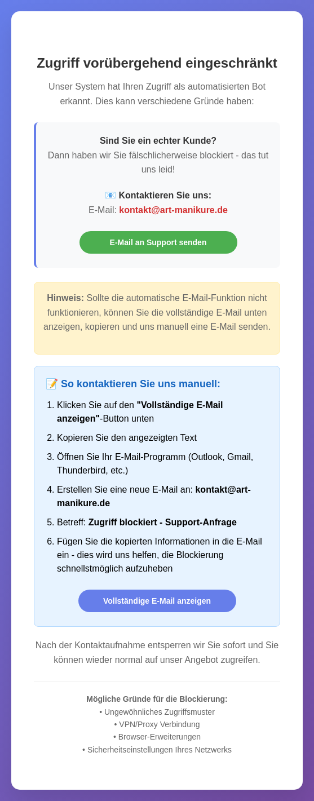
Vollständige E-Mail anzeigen (157, 600)
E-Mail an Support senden (158, 242)
